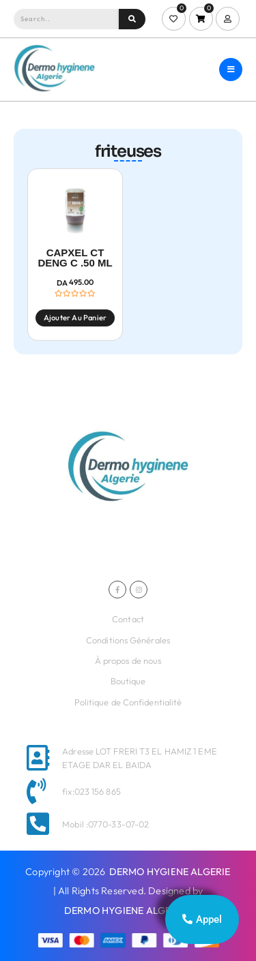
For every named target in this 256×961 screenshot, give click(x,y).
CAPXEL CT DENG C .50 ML (75, 258)
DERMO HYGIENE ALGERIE (170, 872)
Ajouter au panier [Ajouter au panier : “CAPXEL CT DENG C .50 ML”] (75, 317)
